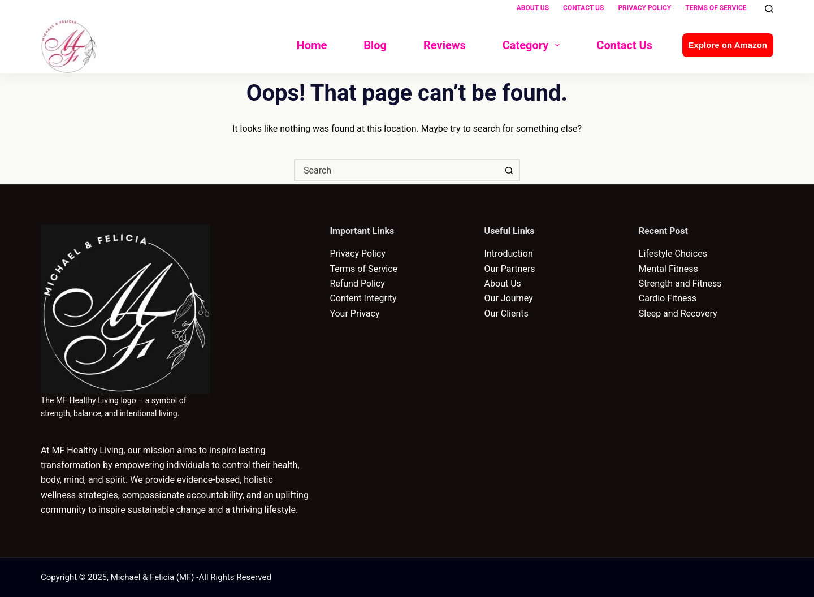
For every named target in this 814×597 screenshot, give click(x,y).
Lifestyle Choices (673, 253)
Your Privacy (354, 313)
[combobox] (397, 170)
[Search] (769, 9)
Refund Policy (357, 283)
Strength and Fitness (680, 283)
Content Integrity (363, 298)
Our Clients (506, 313)
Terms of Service (715, 8)
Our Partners (509, 268)
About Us (533, 8)
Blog (375, 45)
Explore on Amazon (728, 45)
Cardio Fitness (667, 298)
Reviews (444, 45)
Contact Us (583, 8)
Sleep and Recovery (678, 313)
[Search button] (509, 170)
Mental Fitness (668, 268)
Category (534, 45)
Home (312, 45)
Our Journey (508, 298)
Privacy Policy (644, 8)
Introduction (508, 253)
